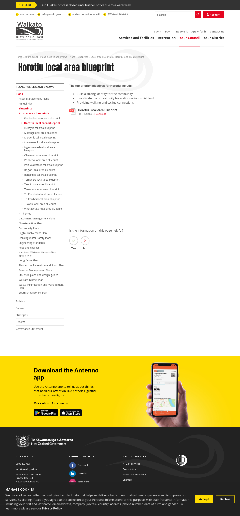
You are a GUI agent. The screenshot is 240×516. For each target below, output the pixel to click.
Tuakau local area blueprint (40, 204)
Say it (157, 31)
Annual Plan (26, 103)
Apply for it (198, 31)
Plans (72, 56)
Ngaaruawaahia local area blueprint (39, 149)
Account (214, 14)
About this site (134, 456)
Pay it (169, 31)
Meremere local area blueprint (42, 142)
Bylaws (20, 308)
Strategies (22, 315)
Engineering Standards (32, 242)
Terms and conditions (135, 474)
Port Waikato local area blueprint (43, 165)
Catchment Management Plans (37, 218)
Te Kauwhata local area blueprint (43, 194)
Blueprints (83, 56)
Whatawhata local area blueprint (43, 208)
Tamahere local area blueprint (41, 179)
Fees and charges (29, 247)
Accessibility (129, 469)
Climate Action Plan (30, 223)
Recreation (167, 38)
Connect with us (81, 456)
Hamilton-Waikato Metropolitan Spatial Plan (37, 254)
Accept (204, 499)
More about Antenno (49, 403)
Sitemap (127, 479)
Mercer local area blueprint (40, 137)
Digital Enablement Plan (33, 233)
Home (19, 56)
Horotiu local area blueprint (42, 123)
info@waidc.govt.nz (26, 469)
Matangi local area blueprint (40, 132)
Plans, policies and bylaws (53, 56)
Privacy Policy (52, 508)
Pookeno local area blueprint (41, 160)
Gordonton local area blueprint (42, 118)
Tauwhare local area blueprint (41, 189)
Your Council (189, 38)
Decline (225, 499)
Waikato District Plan (31, 280)
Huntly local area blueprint (39, 128)
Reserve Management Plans (35, 270)
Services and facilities (136, 38)
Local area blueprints (102, 56)
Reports (20, 322)
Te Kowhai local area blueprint (42, 199)
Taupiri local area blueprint (39, 184)
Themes (26, 213)
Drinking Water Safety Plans (35, 238)
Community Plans (29, 228)
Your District (213, 38)
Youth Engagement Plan (33, 292)
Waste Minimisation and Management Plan (41, 286)
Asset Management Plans (34, 98)
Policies (20, 301)
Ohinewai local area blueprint (41, 155)
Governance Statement (29, 329)
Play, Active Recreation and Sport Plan (41, 265)
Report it (182, 31)
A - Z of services (131, 463)
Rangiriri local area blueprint (40, 174)
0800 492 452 (23, 463)
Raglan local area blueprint (39, 170)
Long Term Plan (28, 260)
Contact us (217, 31)
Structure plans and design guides (38, 275)
